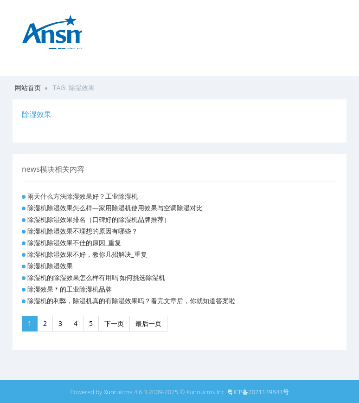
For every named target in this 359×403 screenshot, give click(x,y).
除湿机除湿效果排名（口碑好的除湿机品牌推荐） (98, 219)
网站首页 (28, 87)
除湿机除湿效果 (50, 265)
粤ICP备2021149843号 (257, 392)
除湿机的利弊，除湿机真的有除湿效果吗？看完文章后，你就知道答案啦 (131, 300)
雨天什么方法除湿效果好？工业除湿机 (82, 196)
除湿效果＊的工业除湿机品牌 (69, 289)
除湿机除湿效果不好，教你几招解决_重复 (87, 254)
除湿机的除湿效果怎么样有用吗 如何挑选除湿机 (96, 277)
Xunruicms (118, 392)
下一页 (114, 323)
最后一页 (148, 323)
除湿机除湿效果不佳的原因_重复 (74, 242)
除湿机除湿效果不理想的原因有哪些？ (82, 231)
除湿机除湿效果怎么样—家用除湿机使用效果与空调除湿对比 (115, 207)
